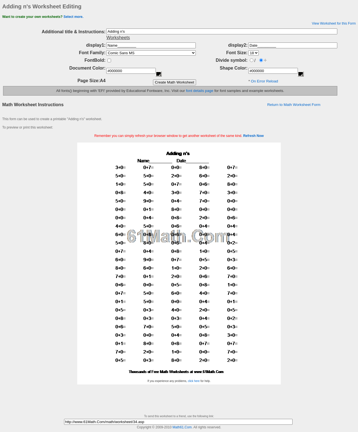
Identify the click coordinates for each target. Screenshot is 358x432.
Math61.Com (182, 427)
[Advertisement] (179, 140)
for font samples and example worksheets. (248, 91)
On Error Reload (264, 81)
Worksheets (118, 37)
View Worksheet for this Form (334, 23)
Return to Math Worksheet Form (293, 105)
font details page (199, 91)
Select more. (73, 17)
